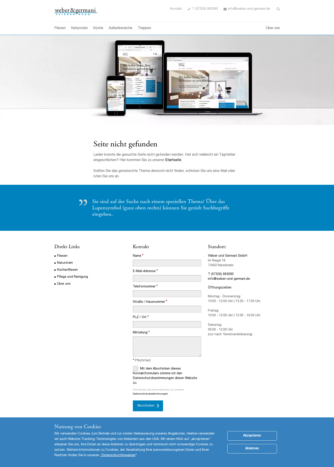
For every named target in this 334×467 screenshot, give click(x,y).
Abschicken (145, 405)
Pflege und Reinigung (72, 277)
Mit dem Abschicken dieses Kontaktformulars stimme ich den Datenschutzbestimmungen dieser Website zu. (165, 375)
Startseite (173, 160)
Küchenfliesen (67, 270)
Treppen (144, 28)
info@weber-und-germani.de (229, 279)
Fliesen (60, 28)
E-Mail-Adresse (144, 271)
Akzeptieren (252, 441)
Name (137, 256)
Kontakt (176, 9)
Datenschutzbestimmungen (150, 394)
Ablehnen (252, 454)
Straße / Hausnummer (149, 302)
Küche (98, 28)
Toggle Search (278, 9)
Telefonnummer (144, 286)
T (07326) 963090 (205, 9)
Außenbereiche (120, 28)
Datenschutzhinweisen (118, 460)
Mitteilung (140, 332)
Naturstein (79, 28)
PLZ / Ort (140, 317)
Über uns (273, 28)
